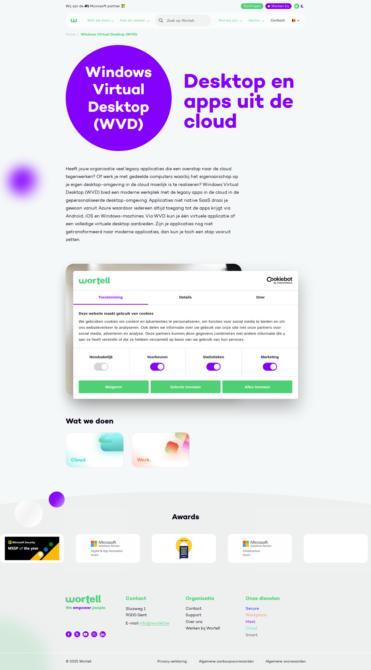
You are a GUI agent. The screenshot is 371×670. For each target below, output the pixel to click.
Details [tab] (185, 297)
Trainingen (252, 6)
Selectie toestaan (185, 386)
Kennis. (256, 20)
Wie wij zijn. (230, 20)
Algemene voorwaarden (286, 661)
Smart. (252, 634)
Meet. (251, 621)
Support (193, 614)
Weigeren (113, 386)
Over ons (194, 621)
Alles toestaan (257, 386)
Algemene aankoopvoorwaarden (226, 661)
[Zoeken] (183, 20)
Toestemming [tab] (110, 297)
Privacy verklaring (172, 661)
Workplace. (256, 614)
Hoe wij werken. (135, 20)
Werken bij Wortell (203, 628)
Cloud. (252, 628)
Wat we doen (100, 20)
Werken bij (280, 6)
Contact (278, 20)
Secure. (253, 608)
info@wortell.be (154, 623)
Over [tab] (260, 297)
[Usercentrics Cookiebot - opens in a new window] (270, 280)
